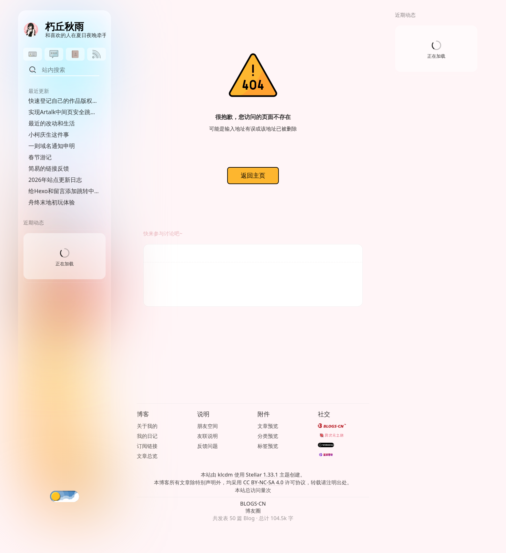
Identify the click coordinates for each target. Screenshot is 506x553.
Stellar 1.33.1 (262, 474)
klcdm (225, 474)
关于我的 (147, 426)
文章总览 (147, 455)
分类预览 (268, 435)
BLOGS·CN (253, 503)
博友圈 (253, 510)
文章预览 (268, 426)
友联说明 (207, 435)
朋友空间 (207, 426)
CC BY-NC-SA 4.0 (263, 482)
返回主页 (253, 175)
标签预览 (268, 445)
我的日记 (147, 435)
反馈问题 (207, 445)
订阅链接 (147, 445)
